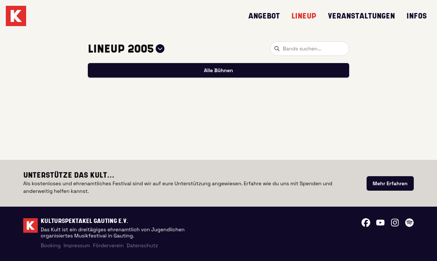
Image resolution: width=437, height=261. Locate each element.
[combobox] (309, 48)
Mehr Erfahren (390, 183)
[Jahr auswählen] (160, 48)
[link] (390, 183)
